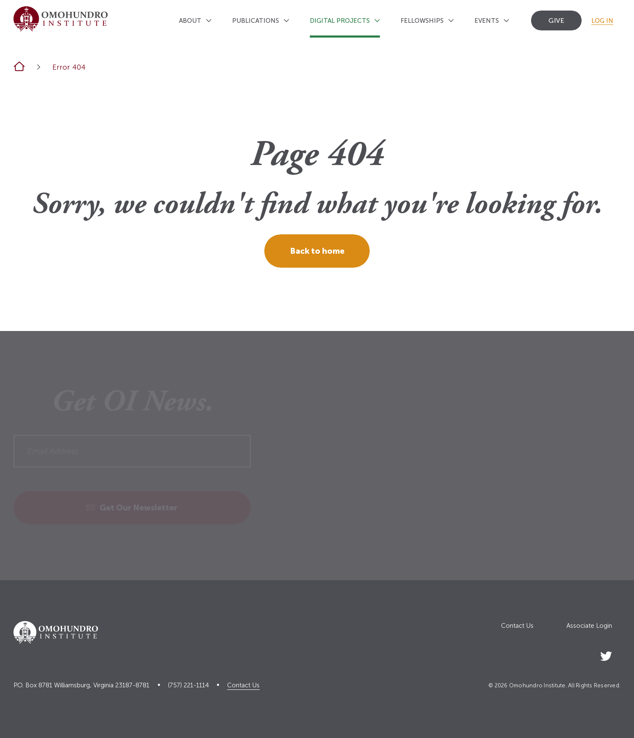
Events (486, 20)
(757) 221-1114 (188, 685)
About (190, 20)
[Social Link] (606, 655)
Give (556, 20)
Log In (602, 20)
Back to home (317, 251)
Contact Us (517, 625)
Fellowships (422, 20)
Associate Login (589, 625)
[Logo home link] (61, 18)
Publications (255, 20)
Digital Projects (340, 20)
